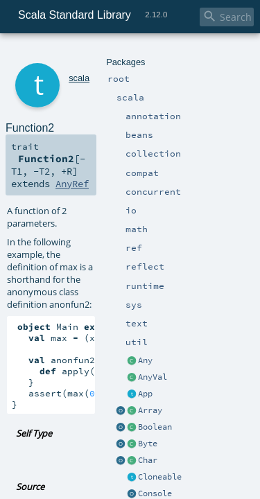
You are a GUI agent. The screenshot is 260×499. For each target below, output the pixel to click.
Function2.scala (136, 329)
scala (60, 54)
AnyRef (218, 126)
